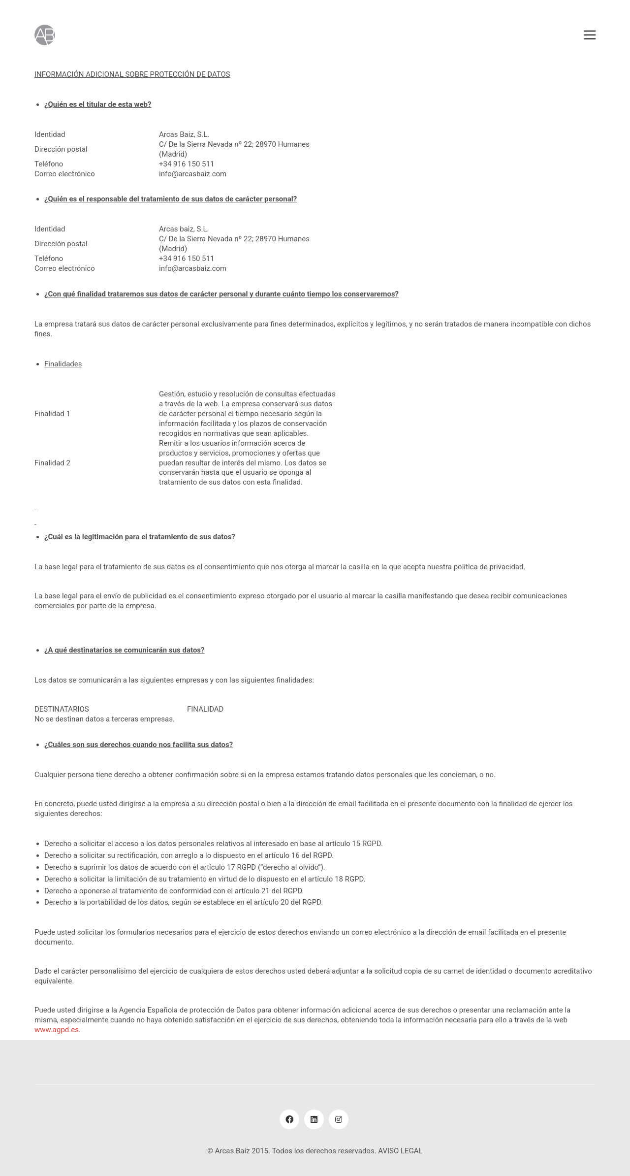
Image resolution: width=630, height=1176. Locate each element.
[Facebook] (289, 1119)
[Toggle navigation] (590, 35)
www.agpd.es (56, 1029)
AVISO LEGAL (400, 1150)
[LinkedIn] (314, 1119)
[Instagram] (338, 1119)
